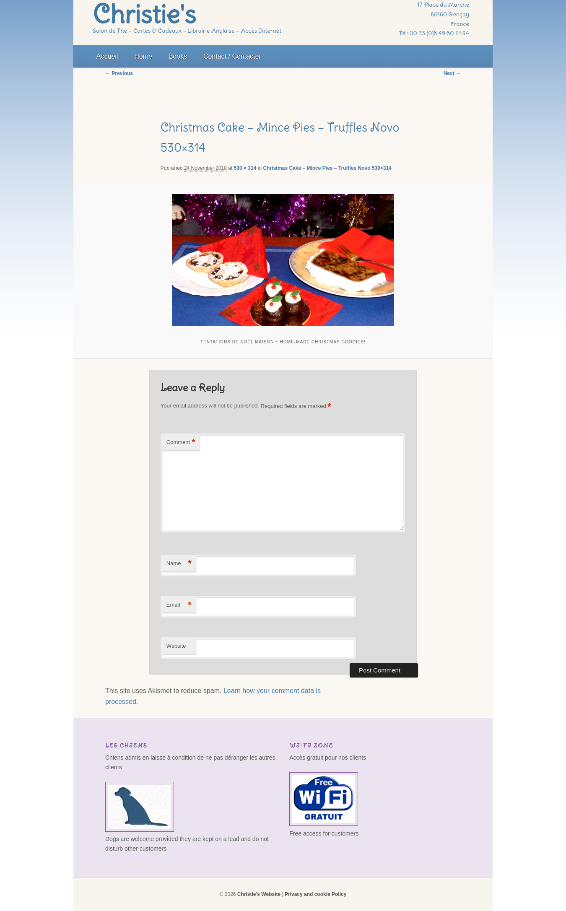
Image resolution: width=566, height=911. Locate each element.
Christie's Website (258, 894)
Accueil (107, 56)
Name (179, 564)
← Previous (119, 73)
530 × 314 (245, 168)
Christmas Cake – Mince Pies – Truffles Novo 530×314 (327, 168)
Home (143, 56)
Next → (452, 73)
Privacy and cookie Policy (315, 894)
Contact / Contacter (232, 56)
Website (176, 646)
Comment (180, 442)
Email (179, 605)
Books (178, 56)
